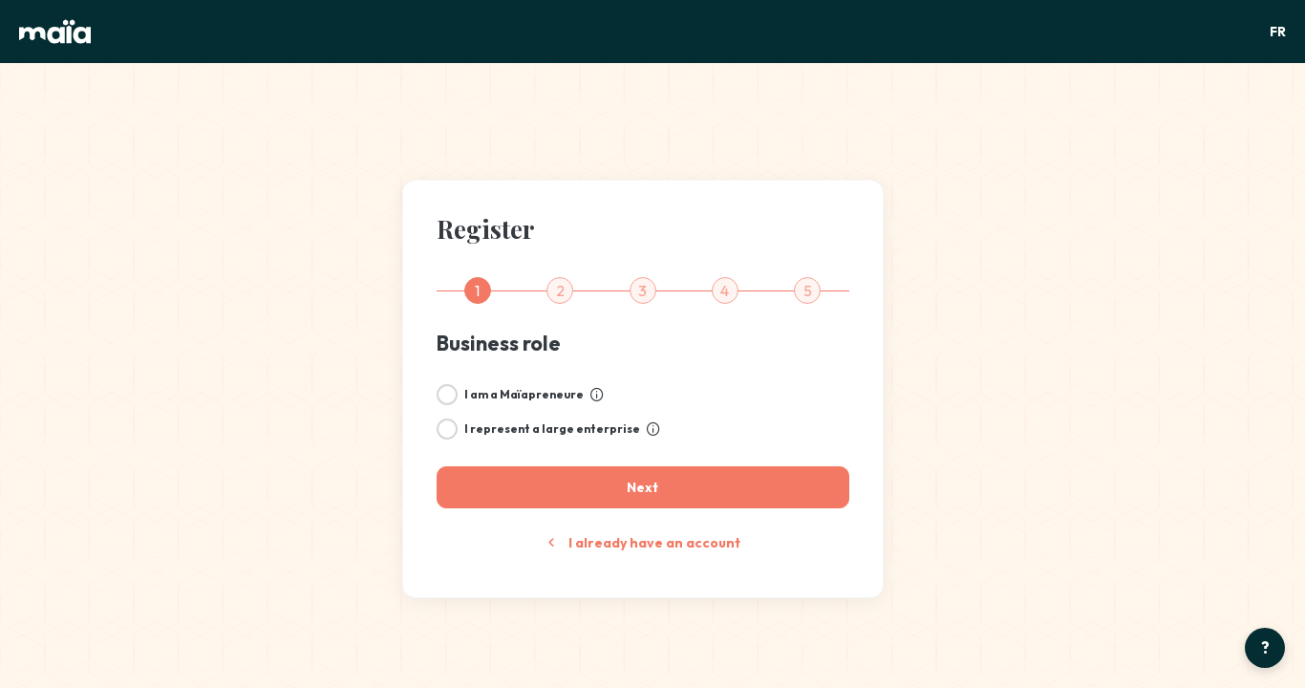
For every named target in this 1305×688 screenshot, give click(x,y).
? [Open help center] (1265, 647)
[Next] (643, 487)
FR (1278, 31)
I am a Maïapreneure (524, 394)
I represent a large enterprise (552, 428)
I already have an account (642, 542)
